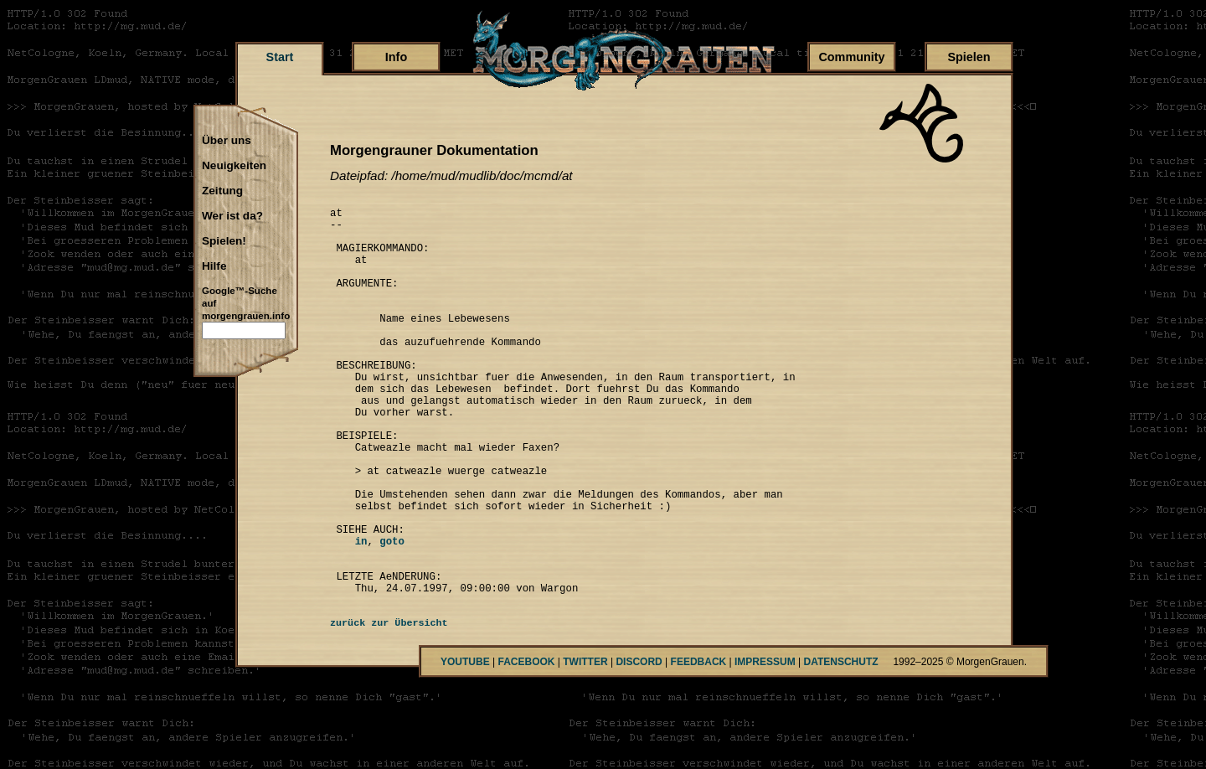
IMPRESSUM (765, 745)
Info (396, 57)
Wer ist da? (232, 216)
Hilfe (214, 266)
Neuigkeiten (234, 166)
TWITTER (585, 745)
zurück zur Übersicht (389, 706)
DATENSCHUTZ (841, 745)
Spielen (968, 57)
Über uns (226, 141)
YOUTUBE (465, 745)
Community (851, 57)
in (348, 613)
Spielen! (224, 241)
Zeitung (222, 191)
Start (280, 57)
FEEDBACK (699, 745)
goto (392, 613)
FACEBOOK (525, 745)
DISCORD (639, 745)
